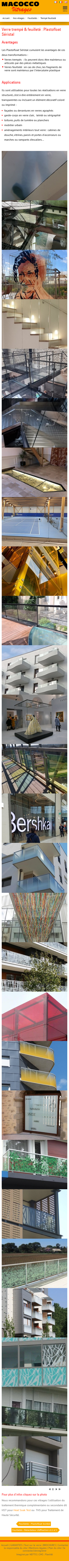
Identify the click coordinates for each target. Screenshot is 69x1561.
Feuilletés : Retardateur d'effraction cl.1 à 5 (35, 1530)
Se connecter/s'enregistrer (44, 1549)
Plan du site (55, 1547)
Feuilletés (32, 18)
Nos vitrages (18, 18)
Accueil (6, 18)
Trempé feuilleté (48, 18)
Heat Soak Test (22, 1510)
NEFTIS (33, 1554)
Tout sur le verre (32, 1545)
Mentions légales (38, 1547)
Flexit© (49, 1554)
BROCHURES (49, 1545)
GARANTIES (16, 1545)
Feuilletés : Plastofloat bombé (34, 1524)
